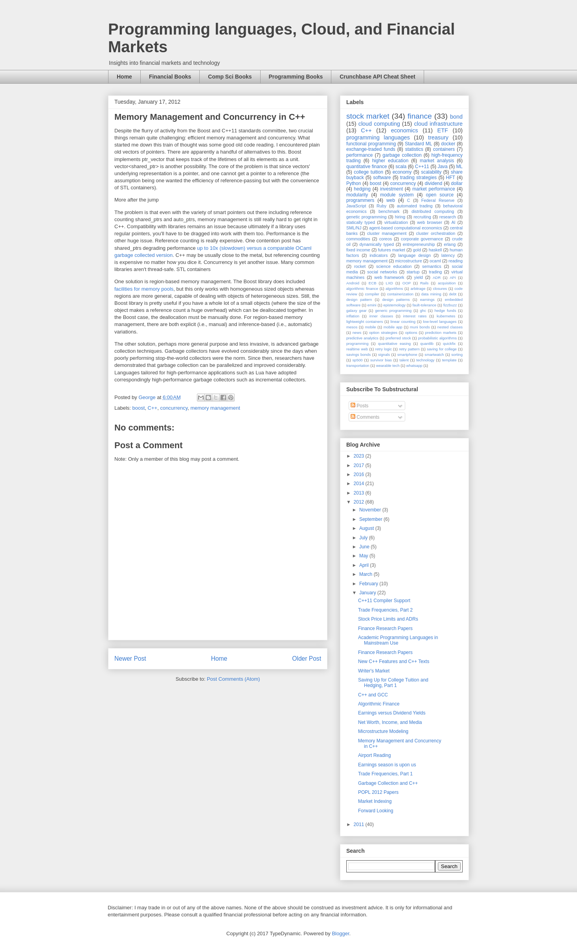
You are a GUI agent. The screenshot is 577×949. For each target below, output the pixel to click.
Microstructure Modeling (383, 731)
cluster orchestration (436, 233)
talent (403, 360)
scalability (431, 172)
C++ (153, 408)
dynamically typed (377, 244)
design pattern (359, 299)
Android (352, 283)
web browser (429, 222)
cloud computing (379, 124)
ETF (442, 130)
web (390, 200)
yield (418, 277)
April (364, 565)
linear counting (403, 321)
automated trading (415, 205)
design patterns (396, 299)
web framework (389, 277)
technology (425, 360)
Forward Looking (375, 810)
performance (359, 155)
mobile (370, 327)
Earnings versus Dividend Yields (391, 713)
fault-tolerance (424, 305)
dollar (457, 183)
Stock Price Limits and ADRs (388, 619)
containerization (400, 294)
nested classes (450, 327)
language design (414, 255)
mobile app (393, 327)
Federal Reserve (437, 200)
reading (455, 260)
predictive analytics (362, 338)
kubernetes (446, 316)
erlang (450, 244)
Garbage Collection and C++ (388, 783)
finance (420, 116)
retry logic (383, 349)
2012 (360, 502)
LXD (389, 283)
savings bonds (358, 354)
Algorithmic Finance (378, 704)
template (449, 360)
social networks (382, 271)
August (367, 528)
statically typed (360, 222)
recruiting (422, 216)
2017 (360, 465)
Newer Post (130, 658)
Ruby (381, 205)
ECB (373, 283)
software (382, 177)
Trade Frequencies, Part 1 (385, 774)
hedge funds (445, 310)
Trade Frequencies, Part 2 (385, 610)
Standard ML (418, 144)
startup (412, 271)
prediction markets (440, 332)
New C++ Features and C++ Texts (393, 661)
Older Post (306, 658)
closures (440, 288)
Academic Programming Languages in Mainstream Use (398, 640)
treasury (438, 137)
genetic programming (366, 216)
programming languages (378, 137)
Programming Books (296, 76)
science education (394, 266)
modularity (357, 195)
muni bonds (420, 327)
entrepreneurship (419, 244)
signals (384, 354)
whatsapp (414, 365)
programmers (360, 200)
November (370, 510)
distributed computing (433, 211)
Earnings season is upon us (387, 765)
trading (435, 271)
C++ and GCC (373, 695)
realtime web (357, 349)
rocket (360, 266)
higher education (390, 160)
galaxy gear (356, 310)
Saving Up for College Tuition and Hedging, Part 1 (393, 682)
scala (400, 166)
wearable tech (388, 365)
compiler (372, 294)
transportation (357, 365)
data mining (431, 294)
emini (372, 305)
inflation (352, 316)
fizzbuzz (450, 305)
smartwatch (434, 354)
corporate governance (422, 238)
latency (448, 255)
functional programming (371, 144)
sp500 (358, 360)
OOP (406, 283)
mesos (351, 327)
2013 (360, 493)
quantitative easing (394, 343)
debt (453, 294)
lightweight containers (364, 321)
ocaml (435, 260)
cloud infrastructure (438, 124)
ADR (437, 277)
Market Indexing (374, 801)
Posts (359, 406)
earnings (427, 299)
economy (402, 172)
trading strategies (418, 177)
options (411, 332)
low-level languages (439, 321)
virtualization (396, 222)
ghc (423, 310)
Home (124, 76)
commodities (358, 238)
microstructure (408, 260)
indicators (378, 255)
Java (442, 166)
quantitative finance (366, 166)
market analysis (437, 160)
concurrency (173, 408)
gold (417, 249)
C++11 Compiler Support (384, 600)
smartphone (407, 354)
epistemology (394, 305)
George (147, 397)
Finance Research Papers (385, 628)
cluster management (386, 233)
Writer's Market (374, 671)
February (369, 583)
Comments (365, 417)
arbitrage (417, 288)
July (364, 537)
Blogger (340, 933)
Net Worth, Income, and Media (390, 722)
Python (353, 183)
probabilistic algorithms (437, 338)
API (453, 277)
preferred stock (398, 338)
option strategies (383, 332)
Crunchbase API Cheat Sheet (377, 76)
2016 (360, 474)
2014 (360, 483)
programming (357, 343)
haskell (435, 249)
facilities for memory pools (143, 289)
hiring (400, 216)
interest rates (415, 316)
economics (404, 130)
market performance (433, 189)
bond (456, 117)
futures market (391, 249)
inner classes (381, 316)
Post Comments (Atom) (233, 679)
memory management (215, 408)
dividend (433, 183)
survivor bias (381, 360)
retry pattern (409, 349)
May (364, 556)
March (366, 574)
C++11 (422, 166)
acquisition (447, 283)
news (357, 332)
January (368, 592)
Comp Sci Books (230, 76)
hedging (362, 189)
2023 (360, 456)
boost (138, 408)
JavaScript (356, 205)
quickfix (449, 343)
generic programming (393, 310)
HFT (450, 177)
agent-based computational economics (405, 227)
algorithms (394, 288)
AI (453, 222)
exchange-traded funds (370, 149)
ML (459, 166)
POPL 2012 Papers (378, 792)
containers (444, 149)
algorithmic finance (362, 288)
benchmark (389, 211)
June (365, 547)
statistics (414, 149)
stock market (368, 116)
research (447, 216)
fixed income (358, 249)
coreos (385, 238)
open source (440, 195)
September (371, 519)
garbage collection (401, 155)
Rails (424, 283)
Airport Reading (374, 755)
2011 (360, 824)
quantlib (427, 343)
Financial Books (170, 76)
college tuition (368, 172)
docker (448, 144)
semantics (431, 266)
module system (396, 195)
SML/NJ (353, 227)
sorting (457, 354)
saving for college (442, 349)
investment (391, 189)
